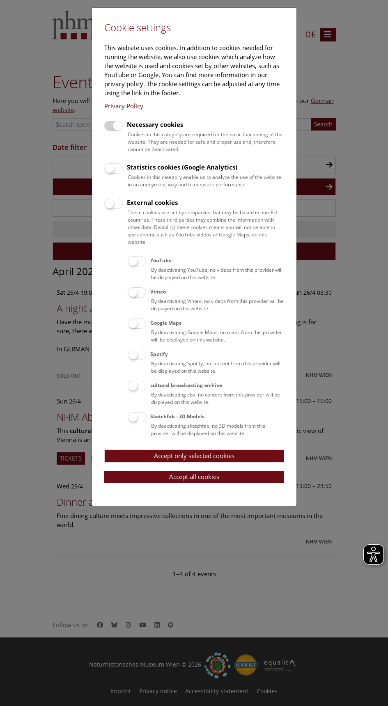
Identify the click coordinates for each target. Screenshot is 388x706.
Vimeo (158, 291)
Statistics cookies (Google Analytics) (182, 167)
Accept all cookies (194, 476)
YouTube (161, 260)
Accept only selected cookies (194, 456)
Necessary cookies (155, 124)
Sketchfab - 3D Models (177, 416)
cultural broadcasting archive (186, 385)
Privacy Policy (123, 106)
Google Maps (165, 322)
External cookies (152, 202)
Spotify (159, 354)
